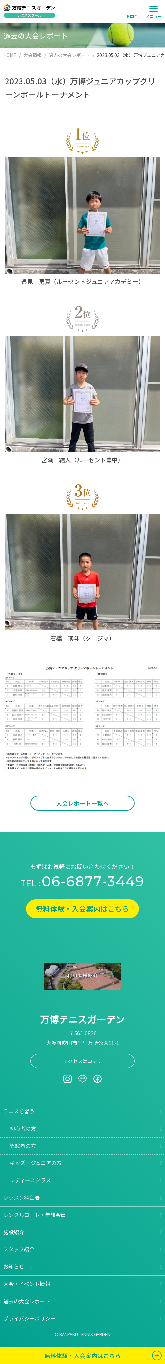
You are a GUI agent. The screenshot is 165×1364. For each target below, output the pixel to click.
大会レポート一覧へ (82, 803)
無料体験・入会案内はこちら (82, 908)
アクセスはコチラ (82, 1061)
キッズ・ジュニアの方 (36, 1162)
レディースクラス (30, 1180)
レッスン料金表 (21, 1197)
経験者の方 (23, 1145)
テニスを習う (19, 1111)
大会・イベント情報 (26, 1283)
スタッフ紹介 (19, 1249)
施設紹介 (13, 1232)
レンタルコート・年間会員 (34, 1214)
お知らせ (13, 1266)
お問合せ (134, 16)
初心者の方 (23, 1128)
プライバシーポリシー (29, 1318)
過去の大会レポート (26, 1301)
